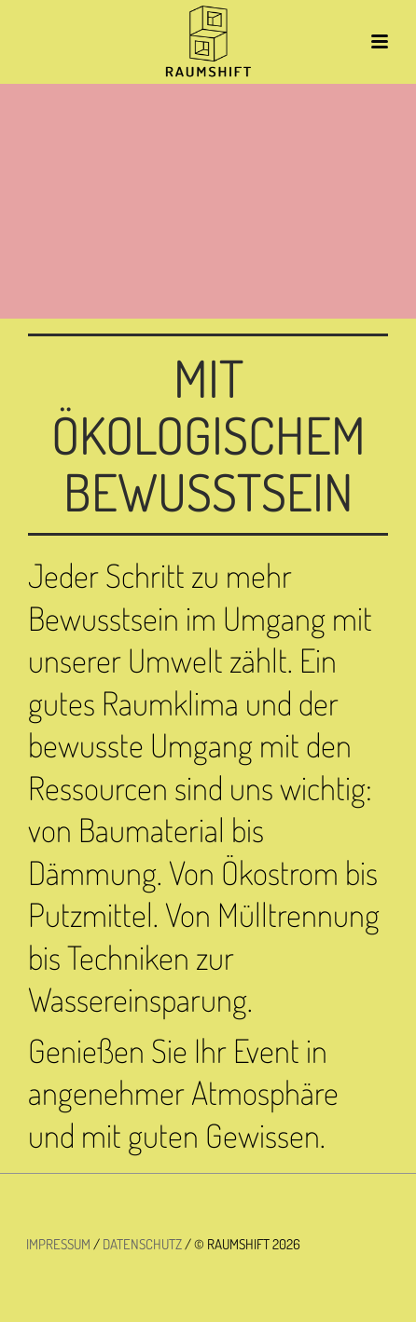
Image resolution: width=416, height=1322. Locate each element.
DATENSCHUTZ (142, 1244)
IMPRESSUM (58, 1244)
